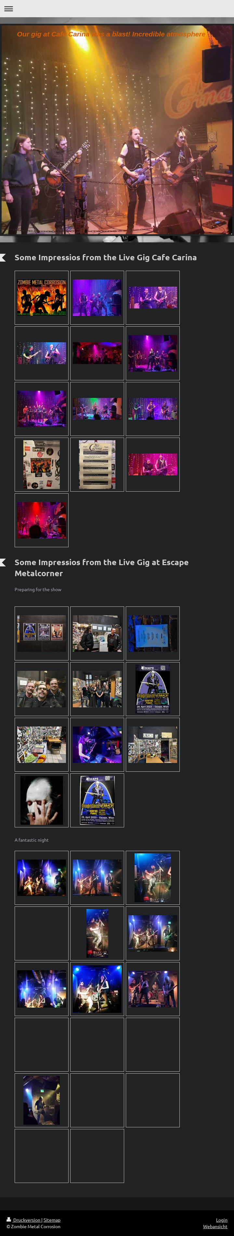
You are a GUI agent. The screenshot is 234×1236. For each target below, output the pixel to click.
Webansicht (215, 1226)
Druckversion (23, 1220)
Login (222, 1220)
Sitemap (52, 1220)
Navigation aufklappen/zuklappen (117, 9)
